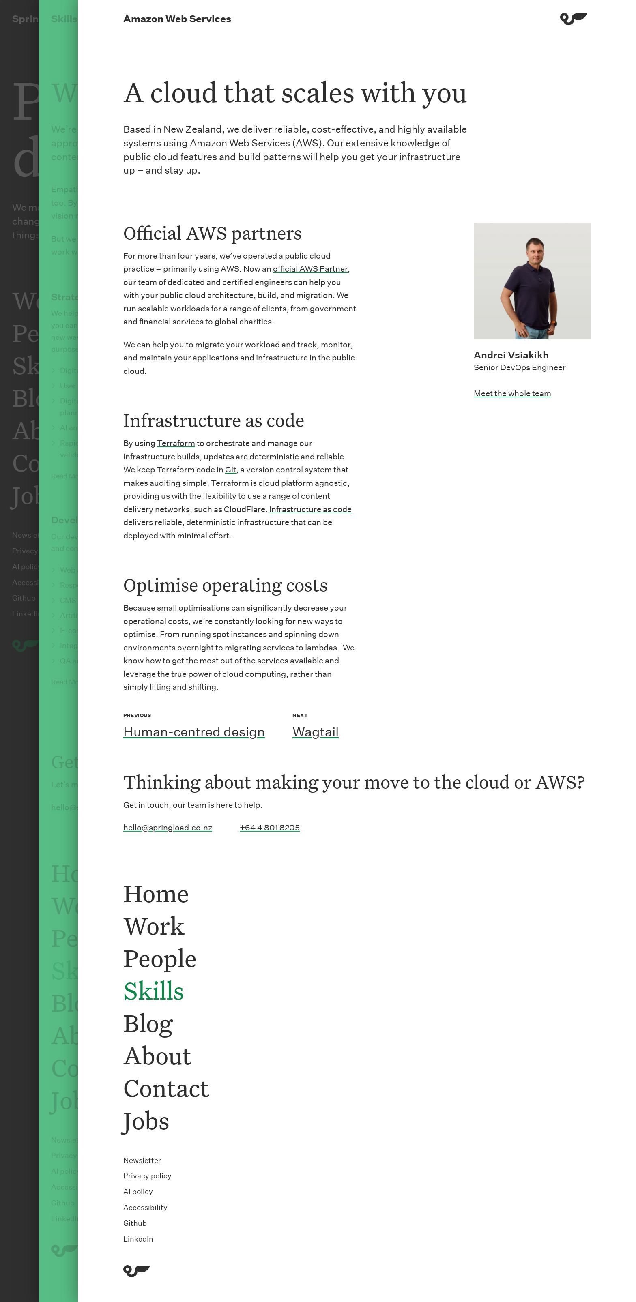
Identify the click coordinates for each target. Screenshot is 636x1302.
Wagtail (315, 732)
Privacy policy (147, 1175)
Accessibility (145, 1207)
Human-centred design (194, 732)
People (160, 957)
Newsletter (142, 1160)
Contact (166, 1087)
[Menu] (573, 20)
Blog (147, 1022)
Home (156, 892)
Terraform (176, 443)
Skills (153, 990)
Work (154, 925)
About (157, 1054)
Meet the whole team (512, 393)
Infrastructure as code (310, 509)
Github (135, 1223)
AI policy (138, 1191)
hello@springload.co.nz (167, 827)
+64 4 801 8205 (270, 827)
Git (230, 469)
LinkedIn (138, 1239)
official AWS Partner (310, 269)
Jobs (146, 1119)
